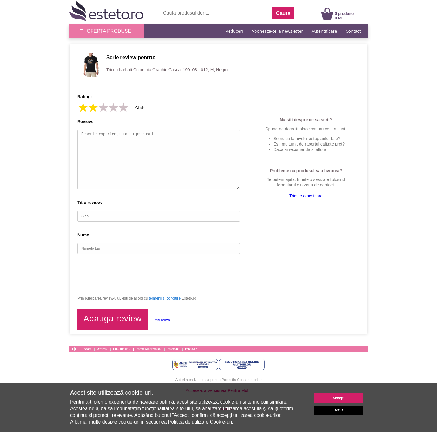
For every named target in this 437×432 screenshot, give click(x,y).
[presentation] (123, 273)
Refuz (339, 410)
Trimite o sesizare (306, 195)
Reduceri (234, 31)
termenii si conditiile (165, 298)
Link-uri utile (122, 348)
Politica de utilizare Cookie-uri (200, 421)
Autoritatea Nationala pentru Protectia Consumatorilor (218, 380)
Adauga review (112, 318)
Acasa (88, 348)
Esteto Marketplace (149, 348)
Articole (102, 348)
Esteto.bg (191, 348)
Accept (338, 398)
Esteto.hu (173, 348)
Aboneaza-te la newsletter (277, 31)
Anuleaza (162, 320)
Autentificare (324, 31)
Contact (353, 31)
